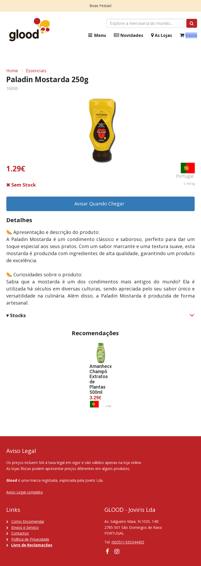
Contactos (20, 533)
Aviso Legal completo (24, 492)
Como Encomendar (27, 521)
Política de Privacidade (30, 539)
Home (12, 71)
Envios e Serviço (25, 527)
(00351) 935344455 (127, 542)
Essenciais (36, 71)
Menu (96, 35)
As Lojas (161, 35)
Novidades (128, 35)
